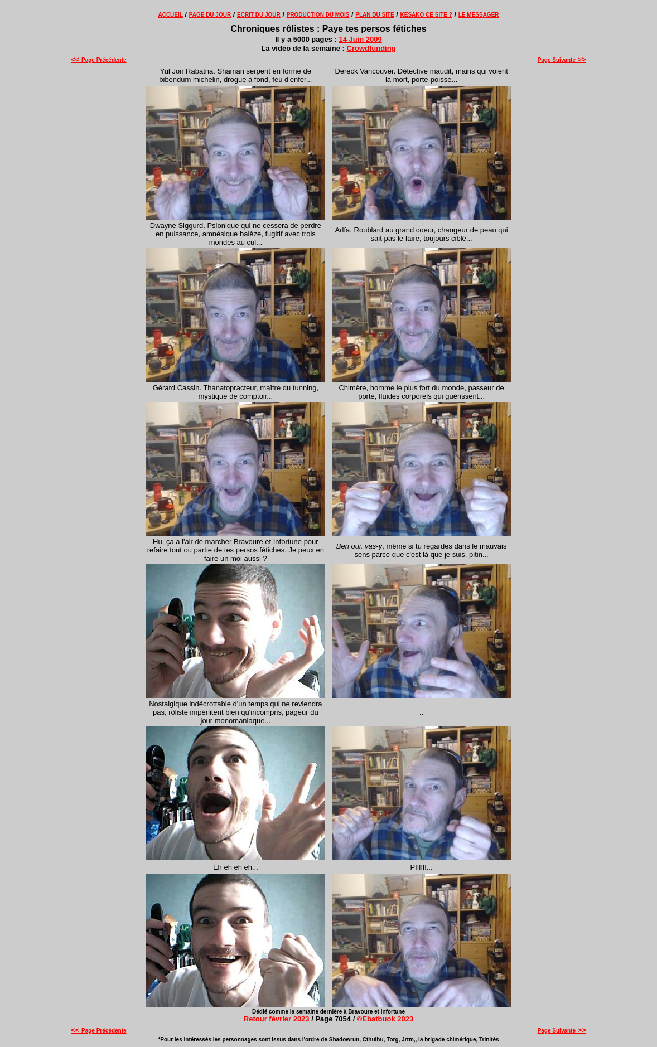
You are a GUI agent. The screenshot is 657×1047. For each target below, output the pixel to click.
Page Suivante (562, 60)
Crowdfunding (371, 48)
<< (76, 59)
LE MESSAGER (478, 15)
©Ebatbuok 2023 (385, 1019)
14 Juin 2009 (360, 39)
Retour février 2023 (277, 1019)
